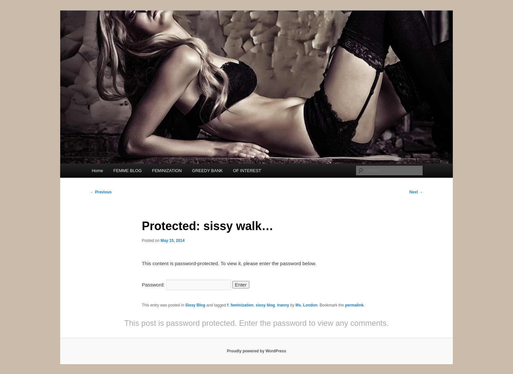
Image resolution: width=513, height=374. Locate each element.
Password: (186, 284)
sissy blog (265, 305)
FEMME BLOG (128, 170)
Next (416, 192)
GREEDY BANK (207, 170)
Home (97, 170)
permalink (354, 305)
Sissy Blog (195, 305)
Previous (101, 192)
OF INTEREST (247, 170)
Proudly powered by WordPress (256, 351)
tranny (283, 305)
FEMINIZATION (167, 170)
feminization (242, 305)
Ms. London (306, 305)
